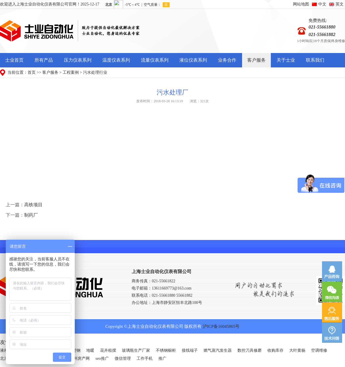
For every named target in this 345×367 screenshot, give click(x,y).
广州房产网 (80, 358)
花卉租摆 (108, 350)
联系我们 (315, 60)
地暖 (90, 350)
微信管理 (123, 358)
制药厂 (31, 215)
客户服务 (256, 60)
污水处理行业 (95, 72)
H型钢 (75, 350)
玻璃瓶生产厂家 (136, 350)
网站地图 (301, 4)
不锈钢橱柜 (166, 350)
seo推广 (102, 358)
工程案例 (71, 72)
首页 (32, 72)
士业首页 (14, 60)
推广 (162, 358)
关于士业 (286, 60)
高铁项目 (33, 204)
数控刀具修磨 (249, 350)
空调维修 (319, 350)
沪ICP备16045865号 (221, 326)
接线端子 (190, 350)
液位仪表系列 (193, 60)
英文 (340, 4)
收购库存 (275, 350)
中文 (322, 4)
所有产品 (43, 60)
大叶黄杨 (297, 350)
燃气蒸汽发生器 (218, 350)
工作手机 (145, 358)
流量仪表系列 (154, 60)
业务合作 (227, 60)
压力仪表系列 (77, 60)
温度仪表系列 (116, 60)
